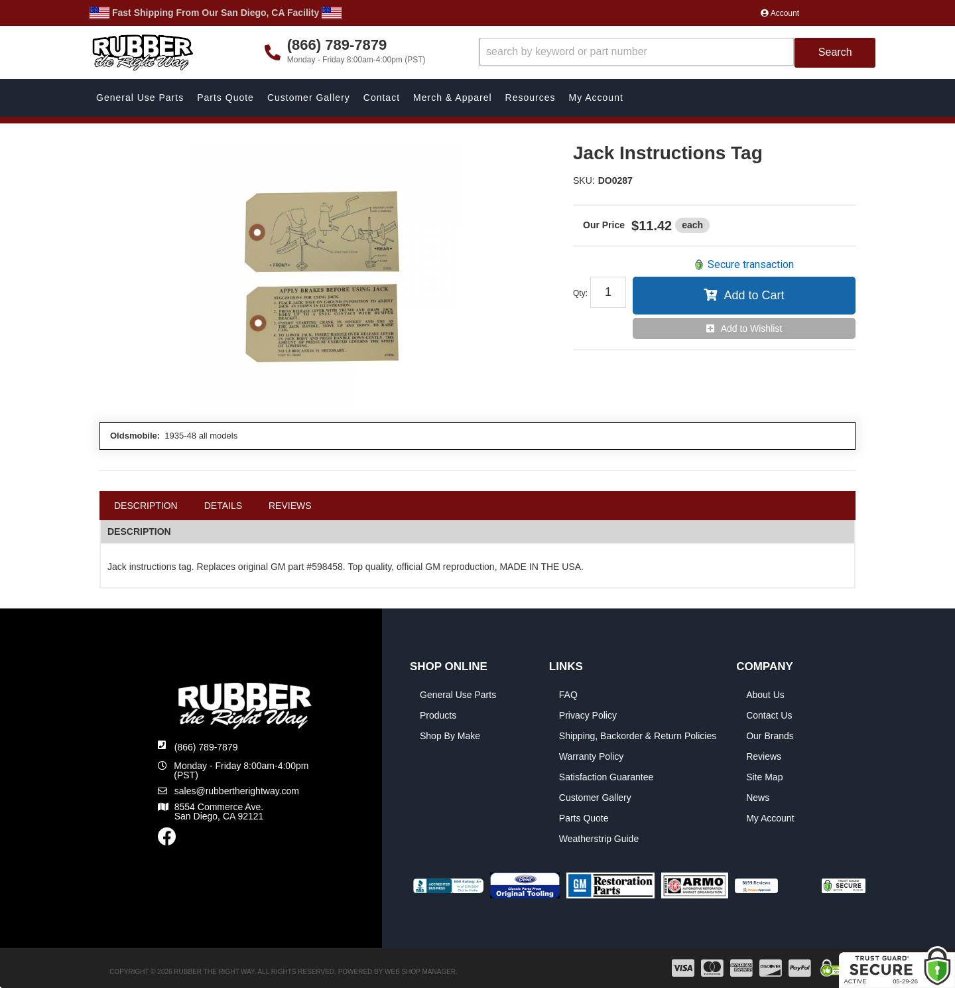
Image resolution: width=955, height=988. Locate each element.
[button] (677, 53)
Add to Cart (754, 295)
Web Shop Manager (420, 971)
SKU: (584, 180)
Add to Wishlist (752, 328)
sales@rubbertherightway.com (236, 791)
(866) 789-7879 (206, 747)
